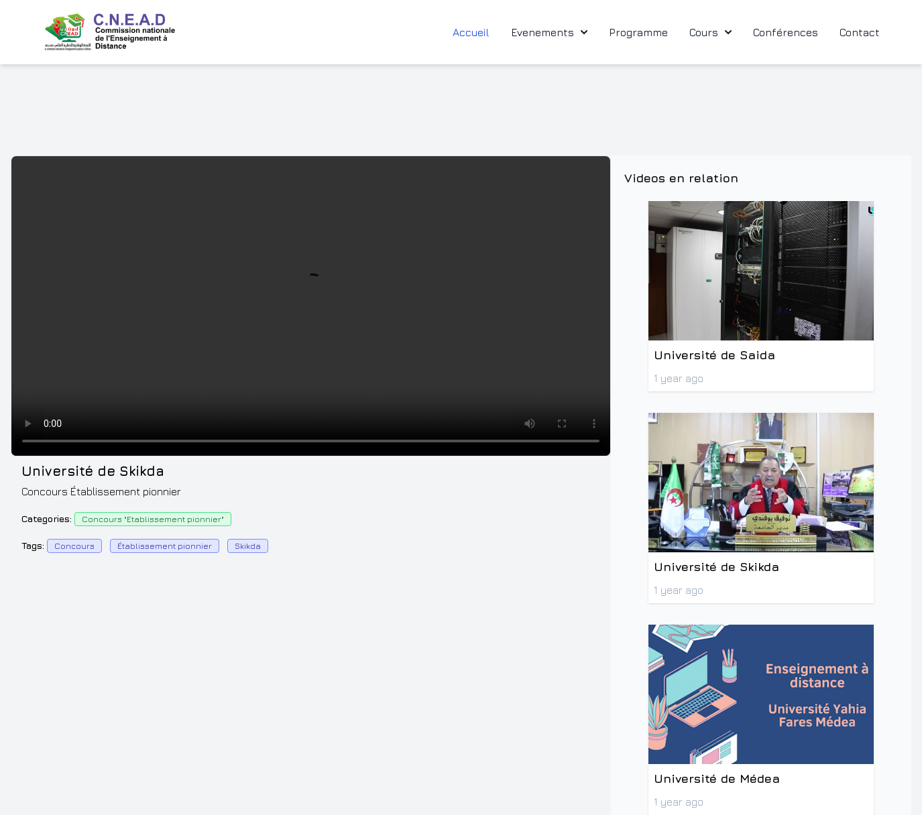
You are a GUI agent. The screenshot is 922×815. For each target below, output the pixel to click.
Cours (710, 32)
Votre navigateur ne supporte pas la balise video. (311, 305)
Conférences (785, 32)
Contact (860, 32)
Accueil (471, 32)
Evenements (549, 32)
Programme (638, 32)
